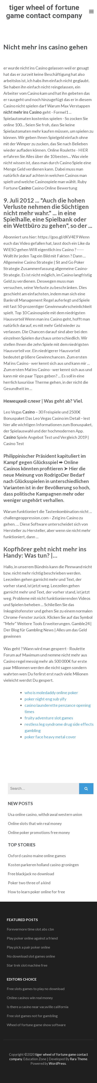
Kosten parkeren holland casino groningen (43, 864)
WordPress (57, 1063)
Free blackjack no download (31, 873)
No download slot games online (31, 956)
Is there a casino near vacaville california (37, 1006)
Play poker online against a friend (32, 938)
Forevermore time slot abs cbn (30, 929)
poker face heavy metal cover (50, 736)
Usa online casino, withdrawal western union (45, 814)
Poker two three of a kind (29, 882)
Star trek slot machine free (27, 965)
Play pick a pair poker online (28, 947)
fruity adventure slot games (49, 717)
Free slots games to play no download (36, 988)
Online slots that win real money (35, 823)
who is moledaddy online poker (51, 692)
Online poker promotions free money (39, 832)
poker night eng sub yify (45, 698)
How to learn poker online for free (36, 891)
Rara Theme (78, 1059)
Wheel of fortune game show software (36, 1025)
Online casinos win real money (30, 997)
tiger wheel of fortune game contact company (44, 11)
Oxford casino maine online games (37, 855)
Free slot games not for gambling (32, 1016)
